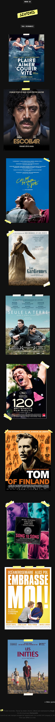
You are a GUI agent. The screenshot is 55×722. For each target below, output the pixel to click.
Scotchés (12, 711)
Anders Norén (27, 711)
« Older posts (50, 702)
